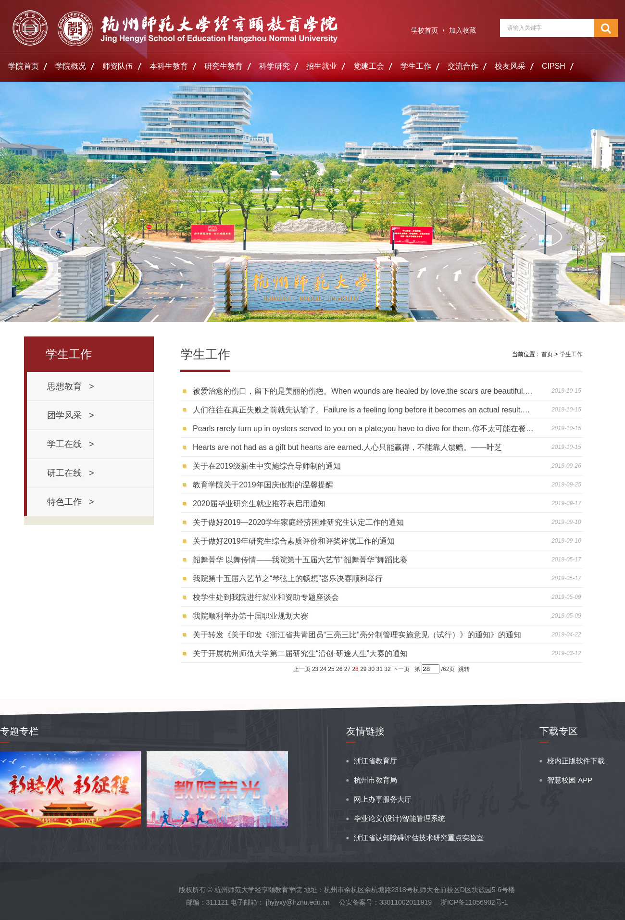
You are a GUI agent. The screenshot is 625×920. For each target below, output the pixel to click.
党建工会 (368, 66)
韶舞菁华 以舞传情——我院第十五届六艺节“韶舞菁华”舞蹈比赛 (300, 560)
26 (339, 669)
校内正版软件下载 (576, 761)
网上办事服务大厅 (383, 799)
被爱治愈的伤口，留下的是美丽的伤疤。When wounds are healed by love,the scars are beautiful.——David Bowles (364, 391)
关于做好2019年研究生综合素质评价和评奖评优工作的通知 (294, 541)
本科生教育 (169, 66)
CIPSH (553, 66)
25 (331, 669)
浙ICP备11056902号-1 (474, 902)
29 (363, 669)
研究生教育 (223, 66)
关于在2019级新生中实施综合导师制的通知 (267, 466)
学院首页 (23, 66)
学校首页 (424, 30)
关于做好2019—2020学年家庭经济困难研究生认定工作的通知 (298, 522)
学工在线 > (70, 444)
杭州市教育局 (375, 780)
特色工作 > (70, 502)
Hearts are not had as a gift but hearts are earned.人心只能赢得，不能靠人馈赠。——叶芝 (347, 447)
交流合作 (463, 66)
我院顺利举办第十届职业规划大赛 (250, 616)
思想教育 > (70, 386)
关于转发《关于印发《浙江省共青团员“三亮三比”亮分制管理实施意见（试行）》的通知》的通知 (357, 635)
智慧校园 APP (569, 780)
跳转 (464, 669)
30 (371, 669)
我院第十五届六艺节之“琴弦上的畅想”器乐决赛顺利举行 (288, 578)
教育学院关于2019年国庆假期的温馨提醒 (263, 485)
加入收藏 (462, 30)
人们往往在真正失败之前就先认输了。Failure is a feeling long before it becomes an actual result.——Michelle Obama (364, 410)
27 (347, 669)
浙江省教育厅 (375, 761)
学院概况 (70, 66)
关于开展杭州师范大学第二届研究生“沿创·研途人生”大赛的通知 (300, 653)
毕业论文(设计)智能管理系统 (399, 818)
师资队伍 (117, 66)
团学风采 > (70, 415)
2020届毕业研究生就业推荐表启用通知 (259, 503)
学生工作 (415, 66)
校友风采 (510, 66)
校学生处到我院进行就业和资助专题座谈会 (266, 597)
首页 (547, 354)
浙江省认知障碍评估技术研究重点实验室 (419, 837)
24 (323, 669)
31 (379, 669)
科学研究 (274, 66)
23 (315, 669)
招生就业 (321, 66)
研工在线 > (70, 473)
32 (387, 669)
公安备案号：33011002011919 (385, 902)
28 (355, 669)
